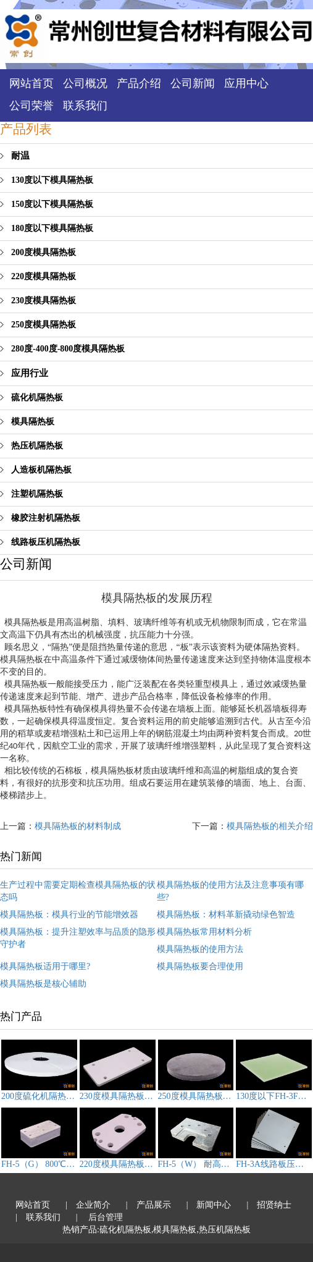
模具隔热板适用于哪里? (45, 966)
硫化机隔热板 (37, 397)
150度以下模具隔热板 (52, 204)
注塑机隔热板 (37, 493)
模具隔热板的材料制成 (78, 826)
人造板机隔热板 (41, 469)
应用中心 (246, 83)
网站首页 (31, 83)
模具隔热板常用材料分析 (204, 931)
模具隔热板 (32, 421)
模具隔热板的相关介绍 (270, 826)
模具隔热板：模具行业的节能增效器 (69, 914)
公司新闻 (192, 83)
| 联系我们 (38, 1217)
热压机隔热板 (37, 445)
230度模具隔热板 (43, 300)
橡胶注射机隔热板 (45, 518)
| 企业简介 (88, 1204)
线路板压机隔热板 (45, 542)
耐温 (20, 156)
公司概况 (85, 83)
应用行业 (29, 373)
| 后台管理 (99, 1217)
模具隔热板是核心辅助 (43, 983)
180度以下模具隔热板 (52, 228)
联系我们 (85, 105)
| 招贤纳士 (268, 1204)
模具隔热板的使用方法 (200, 949)
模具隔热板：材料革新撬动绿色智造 (226, 914)
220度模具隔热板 (43, 276)
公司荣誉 (31, 105)
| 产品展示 (148, 1204)
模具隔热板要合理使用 (200, 966)
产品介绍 (139, 83)
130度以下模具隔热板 (52, 180)
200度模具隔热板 (43, 252)
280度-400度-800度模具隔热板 (68, 348)
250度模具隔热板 (43, 324)
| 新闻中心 (209, 1204)
